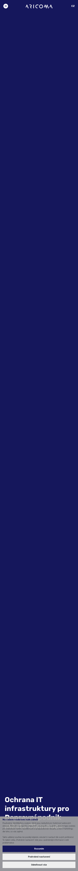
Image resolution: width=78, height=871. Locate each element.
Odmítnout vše (39, 865)
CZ (73, 6)
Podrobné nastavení (39, 856)
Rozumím (39, 848)
